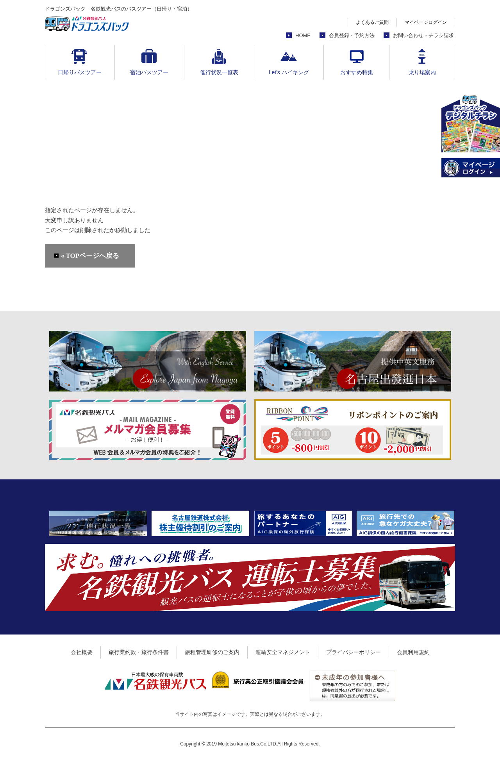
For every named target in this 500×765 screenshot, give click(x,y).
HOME (303, 35)
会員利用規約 (413, 652)
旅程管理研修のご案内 (212, 652)
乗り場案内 (422, 72)
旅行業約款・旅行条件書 (139, 652)
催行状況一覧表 (219, 72)
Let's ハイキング (289, 72)
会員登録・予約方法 (352, 35)
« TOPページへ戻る (90, 255)
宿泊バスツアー (149, 72)
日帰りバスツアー (80, 72)
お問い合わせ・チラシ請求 (423, 35)
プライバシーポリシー (353, 652)
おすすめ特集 (356, 72)
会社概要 (82, 652)
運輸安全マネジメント (282, 652)
